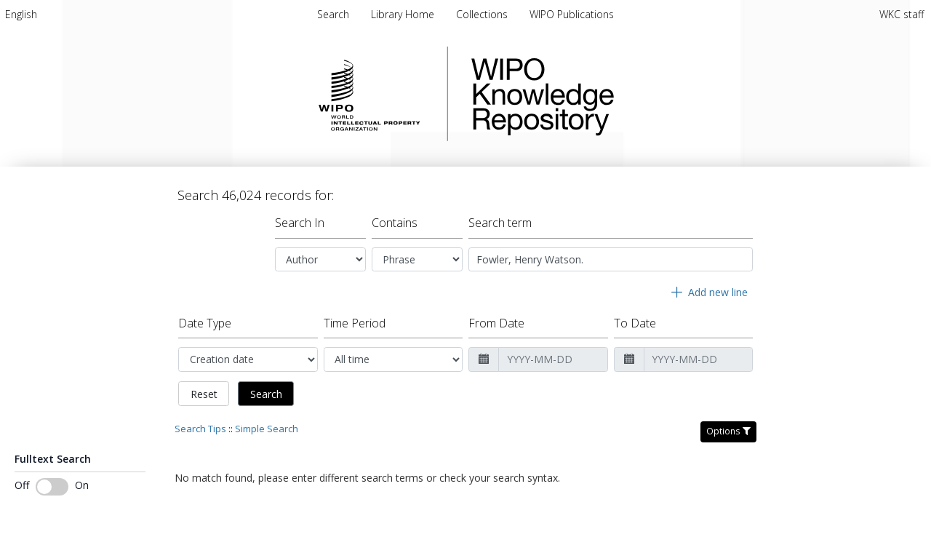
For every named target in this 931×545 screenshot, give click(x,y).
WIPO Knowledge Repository (602, 94)
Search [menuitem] (333, 14)
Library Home (404, 14)
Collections (483, 14)
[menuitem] (21, 14)
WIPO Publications (572, 14)
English (21, 14)
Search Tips (200, 428)
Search (266, 394)
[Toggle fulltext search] (52, 487)
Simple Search (266, 428)
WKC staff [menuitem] (901, 14)
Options (728, 431)
